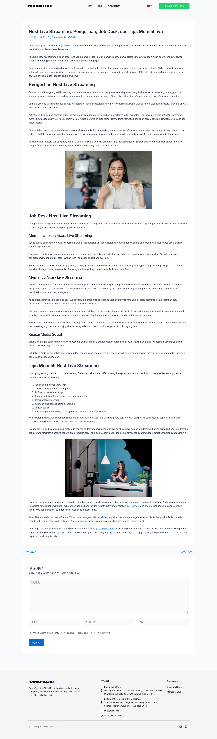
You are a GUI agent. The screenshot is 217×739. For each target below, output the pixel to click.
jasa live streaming (105, 528)
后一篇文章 (188, 552)
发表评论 (33, 37)
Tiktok (72, 517)
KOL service (133, 506)
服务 (100, 6)
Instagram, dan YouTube (94, 517)
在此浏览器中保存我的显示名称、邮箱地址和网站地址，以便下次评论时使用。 (73, 633)
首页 (90, 6)
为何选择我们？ (115, 6)
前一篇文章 (29, 552)
